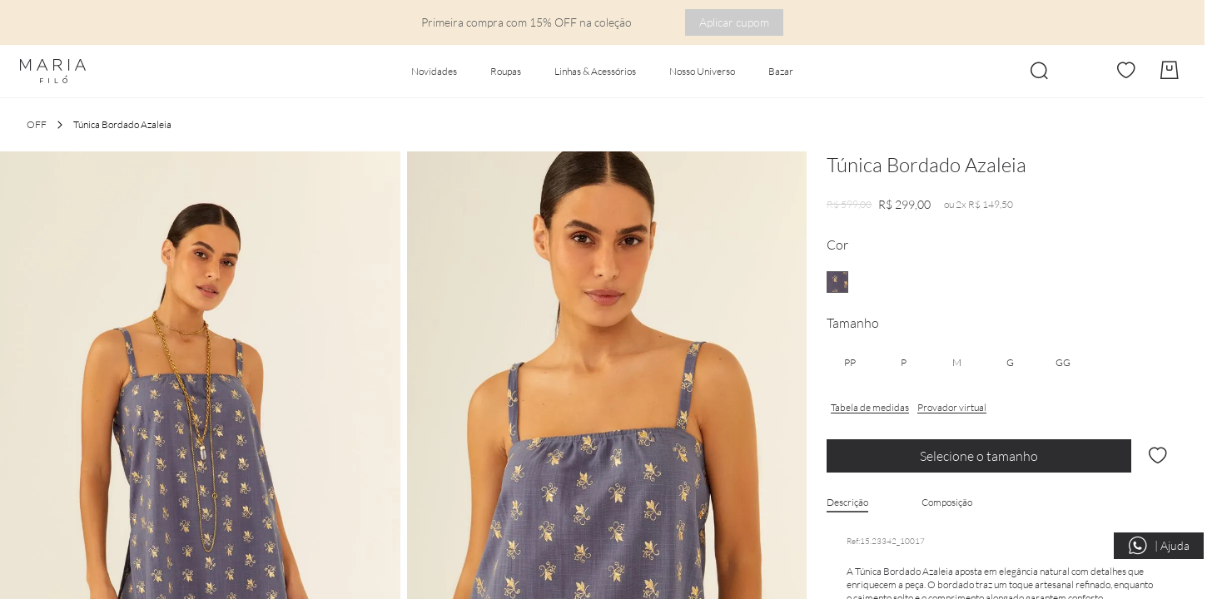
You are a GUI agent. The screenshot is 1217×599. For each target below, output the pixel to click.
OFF (37, 124)
